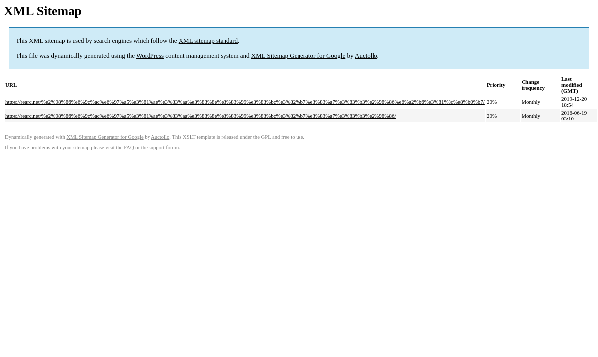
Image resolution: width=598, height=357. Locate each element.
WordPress (150, 55)
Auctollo (366, 55)
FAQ (129, 147)
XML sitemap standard (208, 40)
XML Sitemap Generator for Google (298, 55)
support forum (164, 147)
